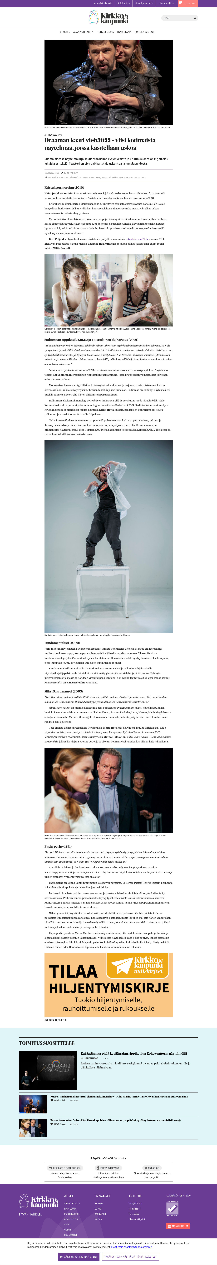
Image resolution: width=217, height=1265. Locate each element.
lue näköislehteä (177, 1195)
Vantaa (98, 1219)
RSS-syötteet (71, 1234)
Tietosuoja (134, 1213)
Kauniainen (100, 1213)
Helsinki (99, 1203)
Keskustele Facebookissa (66, 1167)
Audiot (67, 1224)
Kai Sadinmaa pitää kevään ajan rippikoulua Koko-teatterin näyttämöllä (134, 1053)
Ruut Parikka (71, 173)
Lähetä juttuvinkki (144, 3)
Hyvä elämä (70, 1208)
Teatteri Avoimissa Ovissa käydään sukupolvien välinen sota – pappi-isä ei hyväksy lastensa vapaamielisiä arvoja (115, 1120)
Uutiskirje (153, 1167)
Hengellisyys (71, 1219)
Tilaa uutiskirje (166, 3)
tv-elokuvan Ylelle (138, 239)
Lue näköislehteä (103, 3)
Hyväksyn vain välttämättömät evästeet (130, 1256)
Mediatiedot (134, 1208)
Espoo (98, 1208)
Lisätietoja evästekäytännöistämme (131, 1247)
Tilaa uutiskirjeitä (137, 1219)
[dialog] (108, 1251)
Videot (67, 1229)
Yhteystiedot (135, 1203)
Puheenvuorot (72, 1213)
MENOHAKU (190, 3)
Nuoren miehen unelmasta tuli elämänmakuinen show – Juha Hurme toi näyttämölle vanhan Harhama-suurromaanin (119, 1096)
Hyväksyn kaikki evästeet (79, 1256)
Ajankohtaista (72, 1203)
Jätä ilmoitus (123, 3)
